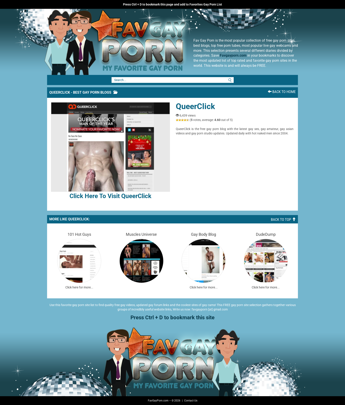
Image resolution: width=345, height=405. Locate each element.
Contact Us (190, 400)
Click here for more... (79, 287)
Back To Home (282, 91)
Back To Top (283, 219)
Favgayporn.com (233, 55)
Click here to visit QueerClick (110, 151)
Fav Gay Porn (151, 42)
